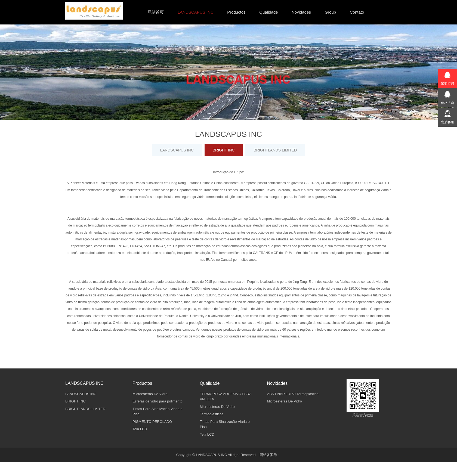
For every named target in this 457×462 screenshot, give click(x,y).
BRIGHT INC (224, 150)
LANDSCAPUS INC (177, 150)
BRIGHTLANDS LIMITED (275, 150)
